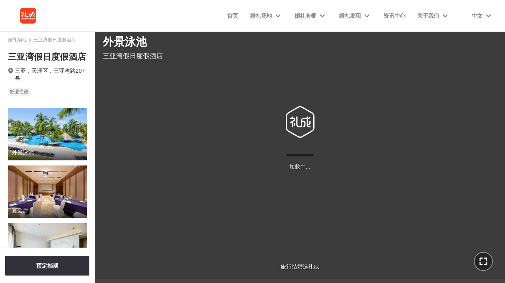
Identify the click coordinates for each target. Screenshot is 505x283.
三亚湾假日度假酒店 (54, 39)
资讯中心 (394, 16)
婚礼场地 (17, 39)
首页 (232, 16)
